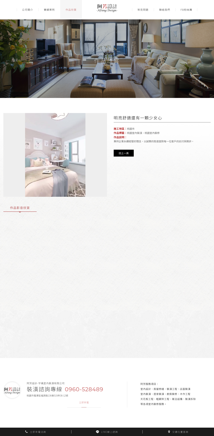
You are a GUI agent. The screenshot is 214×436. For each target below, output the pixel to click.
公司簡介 (27, 9)
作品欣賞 (71, 9)
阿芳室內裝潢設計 (107, 10)
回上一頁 (124, 153)
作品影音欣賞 (20, 207)
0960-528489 (84, 389)
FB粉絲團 (186, 9)
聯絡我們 (164, 9)
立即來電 (84, 402)
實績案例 (49, 9)
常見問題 (142, 9)
